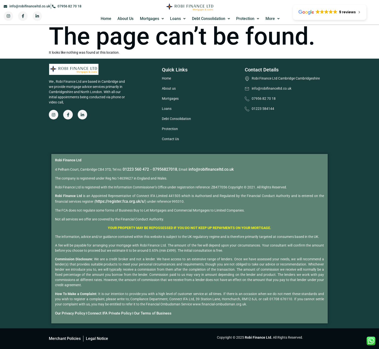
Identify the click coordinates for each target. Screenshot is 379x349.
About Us (125, 18)
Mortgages (152, 18)
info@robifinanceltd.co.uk (211, 169)
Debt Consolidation (211, 18)
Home (106, 18)
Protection (247, 18)
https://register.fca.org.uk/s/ (120, 201)
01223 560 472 (136, 169)
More (272, 18)
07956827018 (165, 169)
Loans (178, 18)
